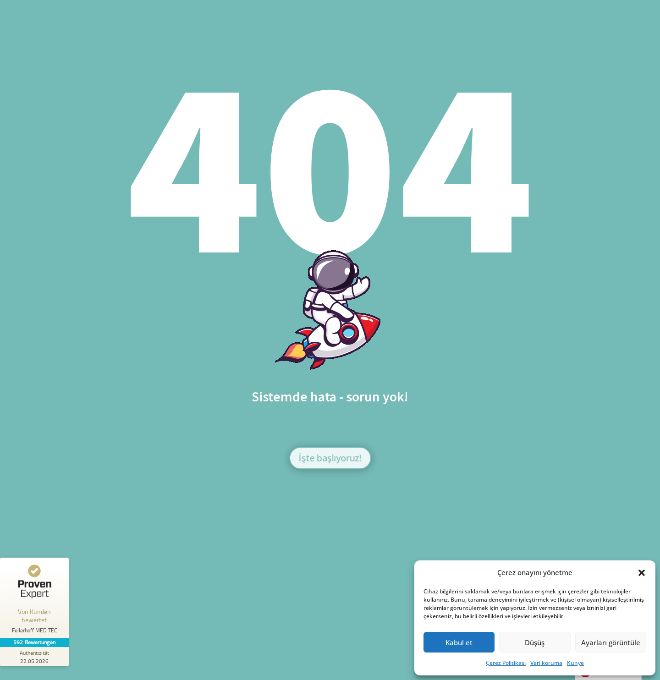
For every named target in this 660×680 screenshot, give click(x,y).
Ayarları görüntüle (610, 642)
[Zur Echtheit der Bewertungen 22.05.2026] (34, 656)
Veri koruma (546, 663)
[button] (641, 572)
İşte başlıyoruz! (330, 457)
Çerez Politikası (506, 663)
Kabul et (459, 642)
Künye (575, 663)
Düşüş (534, 642)
